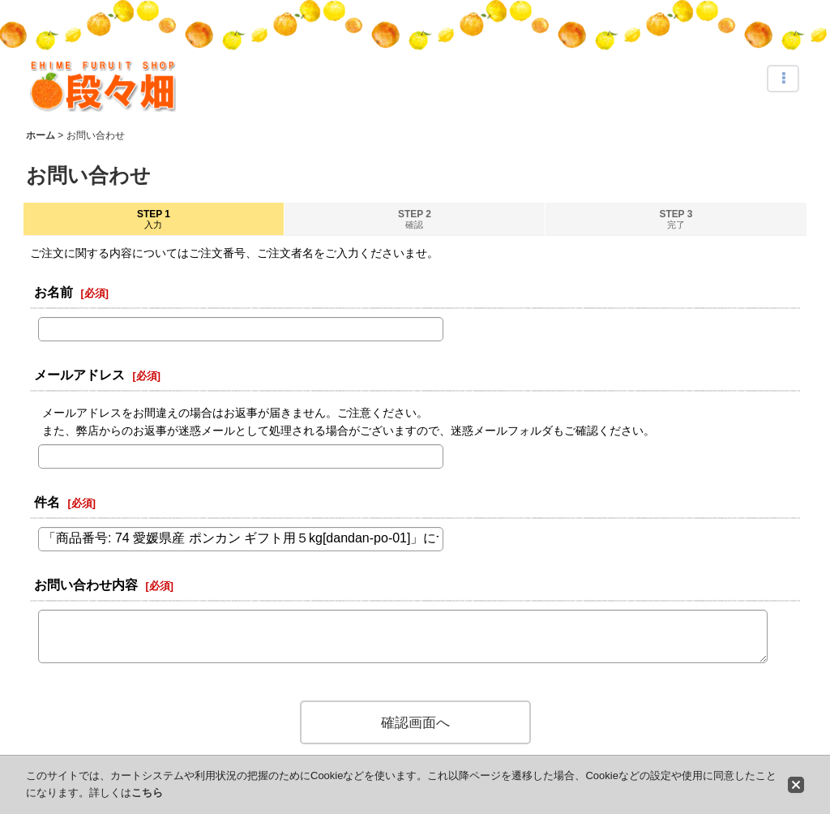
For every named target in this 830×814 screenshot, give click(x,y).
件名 (47, 502)
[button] (783, 78)
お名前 (53, 292)
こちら (147, 792)
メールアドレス (79, 374)
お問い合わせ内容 (86, 584)
